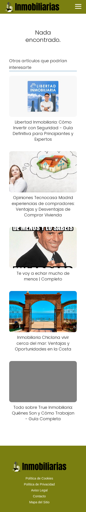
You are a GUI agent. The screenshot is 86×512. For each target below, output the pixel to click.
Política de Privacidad (39, 484)
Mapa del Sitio (39, 502)
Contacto (39, 496)
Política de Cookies (39, 478)
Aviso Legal (39, 490)
